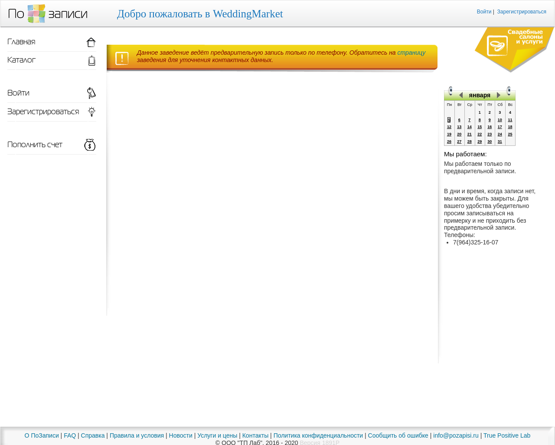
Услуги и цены (217, 435)
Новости (181, 435)
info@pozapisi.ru (456, 435)
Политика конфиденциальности (318, 435)
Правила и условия (137, 435)
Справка (93, 435)
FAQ (70, 435)
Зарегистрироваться (521, 12)
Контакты (255, 435)
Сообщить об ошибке (398, 435)
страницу (412, 52)
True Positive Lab (506, 435)
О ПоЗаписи (42, 435)
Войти (484, 12)
